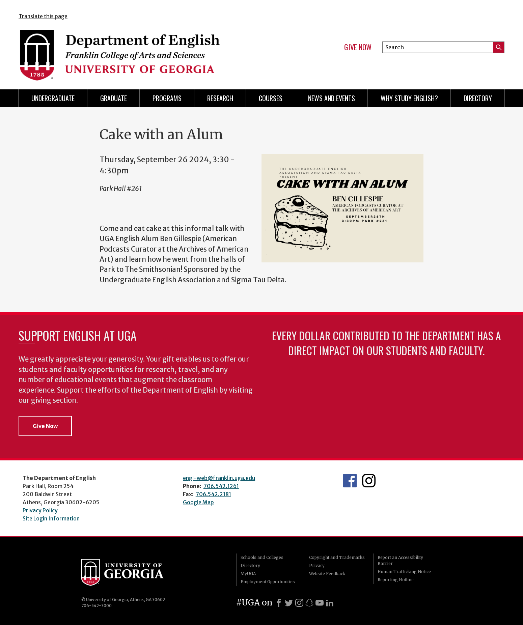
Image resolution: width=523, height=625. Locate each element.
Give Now (357, 47)
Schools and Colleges (262, 557)
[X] (289, 603)
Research (220, 98)
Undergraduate (53, 98)
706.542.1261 (221, 486)
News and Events (331, 98)
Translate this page (43, 16)
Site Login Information (51, 518)
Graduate (113, 98)
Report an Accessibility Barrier (400, 560)
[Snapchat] (309, 603)
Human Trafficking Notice (404, 571)
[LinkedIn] (330, 603)
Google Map (198, 502)
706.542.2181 (213, 494)
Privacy (317, 565)
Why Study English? (409, 98)
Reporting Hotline (396, 579)
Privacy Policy (40, 510)
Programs (167, 98)
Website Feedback (327, 573)
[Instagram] (299, 603)
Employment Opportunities (268, 581)
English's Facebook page (350, 480)
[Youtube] (319, 603)
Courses (270, 98)
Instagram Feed (369, 480)
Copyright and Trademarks (337, 557)
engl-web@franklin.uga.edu (219, 478)
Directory (478, 98)
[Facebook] (279, 603)
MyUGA (248, 573)
